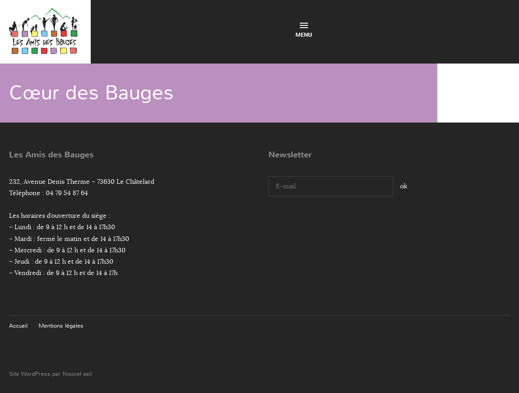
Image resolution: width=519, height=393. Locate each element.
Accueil (18, 325)
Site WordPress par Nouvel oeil (50, 374)
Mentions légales (61, 325)
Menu (303, 31)
